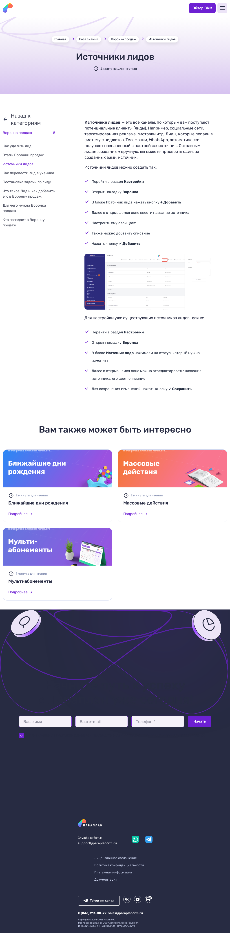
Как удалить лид (17, 146)
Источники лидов (162, 39)
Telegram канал (99, 900)
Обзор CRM (202, 8)
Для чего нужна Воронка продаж (24, 208)
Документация (105, 880)
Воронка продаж (123, 39)
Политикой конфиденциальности (83, 735)
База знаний (88, 39)
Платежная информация (113, 872)
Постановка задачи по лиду (27, 182)
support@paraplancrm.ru (97, 843)
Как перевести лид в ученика (28, 173)
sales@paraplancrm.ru (125, 913)
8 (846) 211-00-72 (92, 913)
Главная (60, 39)
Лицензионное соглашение (115, 858)
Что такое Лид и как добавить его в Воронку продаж (29, 194)
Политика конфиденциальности (119, 865)
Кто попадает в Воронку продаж (24, 222)
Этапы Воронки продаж (23, 155)
